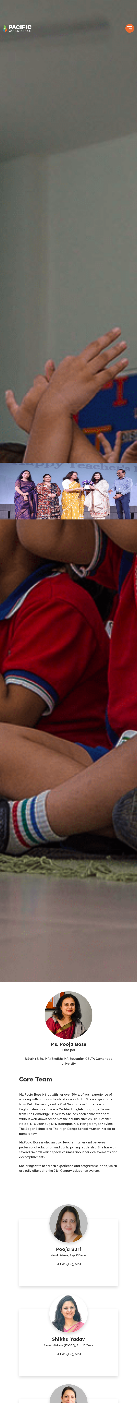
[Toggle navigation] (129, 28)
